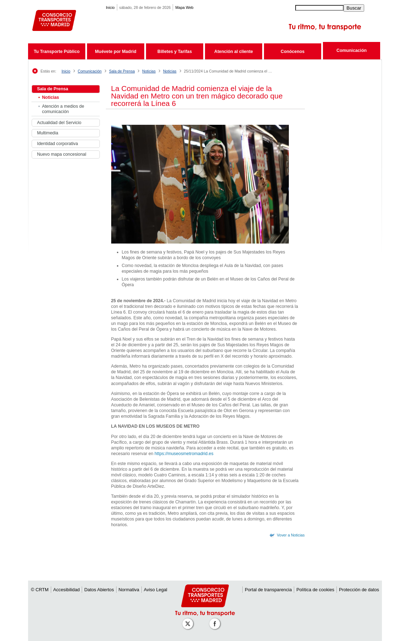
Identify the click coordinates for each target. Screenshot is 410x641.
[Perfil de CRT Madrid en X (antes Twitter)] (189, 620)
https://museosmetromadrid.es (183, 453)
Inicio (110, 7)
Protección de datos (359, 589)
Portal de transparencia (268, 589)
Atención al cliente (233, 51)
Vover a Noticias (290, 535)
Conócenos (292, 51)
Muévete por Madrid (115, 51)
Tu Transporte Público (57, 51)
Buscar (353, 8)
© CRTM (40, 589)
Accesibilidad (66, 589)
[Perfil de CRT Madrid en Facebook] (216, 620)
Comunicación (351, 50)
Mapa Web (184, 7)
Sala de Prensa (122, 71)
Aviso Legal (155, 589)
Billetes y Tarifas (174, 51)
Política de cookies (315, 589)
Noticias (149, 71)
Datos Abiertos (99, 589)
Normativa (129, 589)
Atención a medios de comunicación (63, 109)
